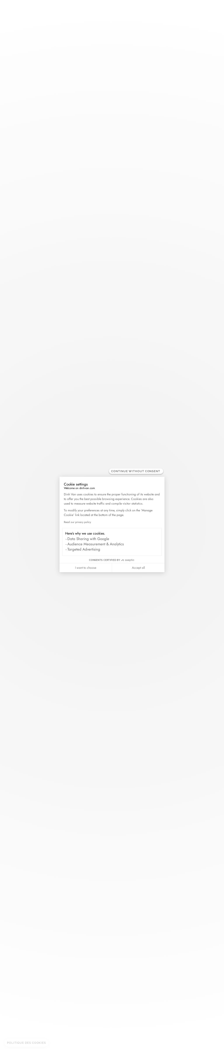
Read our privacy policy (77, 522)
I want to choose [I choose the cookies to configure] (85, 567)
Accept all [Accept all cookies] (138, 567)
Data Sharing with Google (88, 538)
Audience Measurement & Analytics (95, 544)
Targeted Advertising (83, 549)
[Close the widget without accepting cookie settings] (136, 471)
